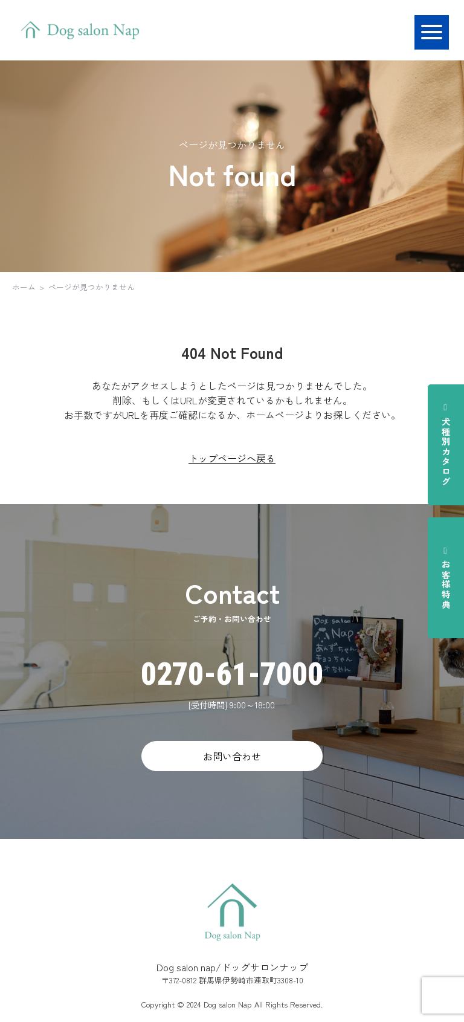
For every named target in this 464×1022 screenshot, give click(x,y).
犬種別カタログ (446, 445)
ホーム (24, 287)
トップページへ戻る (232, 458)
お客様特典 (446, 578)
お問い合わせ (232, 756)
